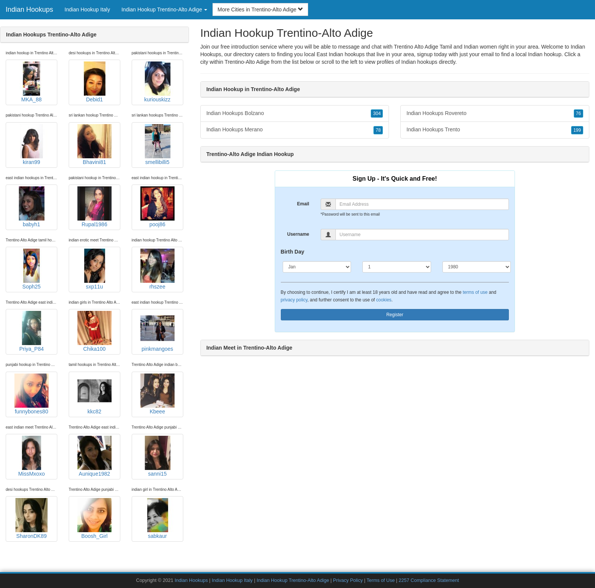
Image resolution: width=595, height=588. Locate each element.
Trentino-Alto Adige (247, 62)
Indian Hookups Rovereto (494, 113)
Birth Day (292, 252)
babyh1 (31, 206)
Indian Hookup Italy (87, 9)
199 (577, 130)
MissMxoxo (31, 456)
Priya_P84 (31, 331)
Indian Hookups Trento (494, 130)
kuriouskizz (157, 81)
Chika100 (94, 331)
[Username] (422, 234)
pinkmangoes (157, 331)
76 (578, 113)
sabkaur (157, 518)
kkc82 (94, 394)
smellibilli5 (157, 144)
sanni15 (157, 456)
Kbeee (157, 394)
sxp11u (94, 269)
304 (377, 113)
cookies (383, 300)
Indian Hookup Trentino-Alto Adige (293, 580)
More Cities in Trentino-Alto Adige (260, 9)
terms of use (475, 292)
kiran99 (31, 144)
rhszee (157, 269)
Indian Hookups (29, 9)
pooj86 (157, 206)
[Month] (317, 267)
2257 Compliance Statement (429, 580)
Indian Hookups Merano (294, 130)
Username (298, 234)
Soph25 (31, 269)
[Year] (476, 267)
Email (303, 204)
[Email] (422, 204)
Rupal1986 (94, 206)
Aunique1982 (94, 456)
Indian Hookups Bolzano (294, 113)
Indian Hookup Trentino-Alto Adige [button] (164, 9)
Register (394, 314)
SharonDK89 (31, 518)
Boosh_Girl (94, 518)
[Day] (396, 267)
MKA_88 (31, 81)
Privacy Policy (348, 580)
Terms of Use (381, 580)
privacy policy (294, 300)
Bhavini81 (94, 144)
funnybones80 (31, 394)
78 (378, 130)
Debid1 (94, 81)
